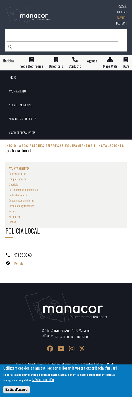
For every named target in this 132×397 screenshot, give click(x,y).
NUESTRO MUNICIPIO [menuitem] (20, 105)
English (122, 12)
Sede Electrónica (31, 66)
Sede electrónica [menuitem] (18, 195)
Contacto (75, 66)
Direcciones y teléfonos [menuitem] (21, 205)
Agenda (92, 61)
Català (122, 6)
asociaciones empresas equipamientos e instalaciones (71, 145)
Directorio (56, 66)
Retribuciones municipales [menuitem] (23, 189)
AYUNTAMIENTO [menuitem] (17, 91)
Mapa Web (110, 66)
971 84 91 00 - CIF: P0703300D (71, 336)
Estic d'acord (16, 389)
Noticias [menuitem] (13, 211)
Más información (43, 379)
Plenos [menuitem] (12, 221)
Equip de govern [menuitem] (17, 179)
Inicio (10, 145)
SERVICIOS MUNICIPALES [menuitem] (22, 118)
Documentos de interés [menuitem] (21, 200)
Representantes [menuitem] (17, 173)
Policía (18, 263)
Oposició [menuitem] (13, 184)
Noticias (8, 61)
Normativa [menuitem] (14, 216)
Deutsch (121, 23)
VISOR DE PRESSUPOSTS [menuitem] (22, 132)
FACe (126, 66)
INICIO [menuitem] (12, 77)
